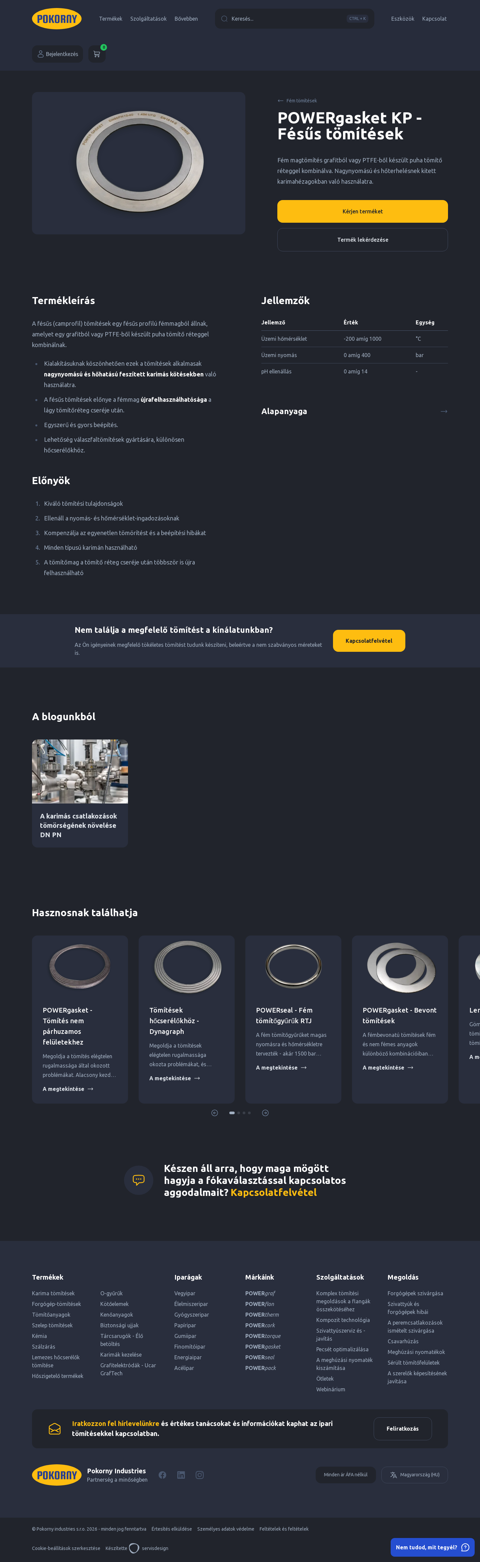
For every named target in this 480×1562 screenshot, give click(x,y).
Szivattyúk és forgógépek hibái (408, 1308)
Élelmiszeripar (191, 1304)
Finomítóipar (189, 1347)
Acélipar (184, 1368)
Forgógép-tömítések (56, 1304)
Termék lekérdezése (362, 240)
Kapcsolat (434, 19)
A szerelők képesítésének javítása (417, 1377)
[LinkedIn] (181, 1475)
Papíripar (185, 1325)
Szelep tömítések (52, 1325)
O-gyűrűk (111, 1293)
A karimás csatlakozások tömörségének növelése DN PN (78, 825)
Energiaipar (188, 1357)
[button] (232, 1113)
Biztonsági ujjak (119, 1325)
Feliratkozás (402, 1429)
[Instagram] (200, 1475)
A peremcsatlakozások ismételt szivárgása (415, 1327)
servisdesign (148, 1548)
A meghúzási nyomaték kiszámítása (344, 1364)
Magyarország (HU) (415, 1475)
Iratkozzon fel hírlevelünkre (115, 1424)
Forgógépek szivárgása (415, 1293)
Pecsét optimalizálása (342, 1349)
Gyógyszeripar (191, 1315)
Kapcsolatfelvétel (368, 641)
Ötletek (325, 1379)
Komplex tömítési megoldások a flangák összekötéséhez (343, 1301)
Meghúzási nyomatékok (416, 1352)
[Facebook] (162, 1475)
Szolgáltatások (148, 19)
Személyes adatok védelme (225, 1529)
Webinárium (330, 1389)
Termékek (110, 19)
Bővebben (186, 19)
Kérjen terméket (363, 211)
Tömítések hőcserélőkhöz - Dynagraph (174, 1020)
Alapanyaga (354, 411)
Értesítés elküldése (172, 1529)
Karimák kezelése (121, 1355)
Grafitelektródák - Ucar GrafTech (128, 1369)
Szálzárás (43, 1347)
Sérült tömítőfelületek (414, 1363)
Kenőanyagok (116, 1315)
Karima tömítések (53, 1293)
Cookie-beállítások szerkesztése (66, 1548)
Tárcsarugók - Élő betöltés (121, 1340)
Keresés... (294, 19)
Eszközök (402, 19)
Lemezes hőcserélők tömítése (56, 1361)
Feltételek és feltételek (284, 1529)
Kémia (39, 1336)
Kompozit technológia (343, 1320)
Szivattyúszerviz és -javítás (340, 1335)
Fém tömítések (297, 100)
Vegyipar (184, 1293)
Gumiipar (185, 1336)
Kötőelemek (114, 1304)
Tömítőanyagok (51, 1315)
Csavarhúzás (403, 1341)
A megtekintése (68, 1089)
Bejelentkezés (57, 54)
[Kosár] (97, 54)
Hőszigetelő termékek (57, 1376)
